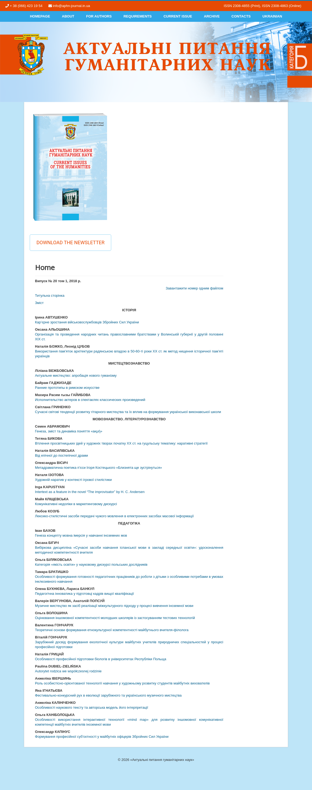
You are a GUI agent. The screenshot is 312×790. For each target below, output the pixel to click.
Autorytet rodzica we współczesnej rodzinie (68, 671)
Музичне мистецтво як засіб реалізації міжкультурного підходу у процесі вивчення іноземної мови (114, 606)
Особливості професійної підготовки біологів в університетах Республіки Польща (100, 659)
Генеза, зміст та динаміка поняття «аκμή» (68, 431)
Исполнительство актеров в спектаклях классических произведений (90, 400)
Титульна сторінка (49, 295)
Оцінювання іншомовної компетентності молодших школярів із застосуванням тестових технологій (115, 618)
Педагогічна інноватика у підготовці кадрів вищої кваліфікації (84, 594)
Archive (212, 16)
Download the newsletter (70, 242)
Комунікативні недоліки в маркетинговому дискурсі (76, 504)
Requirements (137, 16)
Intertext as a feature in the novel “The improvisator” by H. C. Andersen (90, 492)
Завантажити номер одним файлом (194, 288)
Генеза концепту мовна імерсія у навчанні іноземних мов (81, 535)
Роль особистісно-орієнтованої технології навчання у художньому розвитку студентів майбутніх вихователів (122, 683)
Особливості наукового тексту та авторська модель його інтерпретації (91, 707)
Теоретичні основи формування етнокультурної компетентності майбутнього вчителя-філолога (112, 630)
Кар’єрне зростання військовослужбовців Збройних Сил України (87, 322)
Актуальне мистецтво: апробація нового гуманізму (76, 375)
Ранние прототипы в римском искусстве (67, 388)
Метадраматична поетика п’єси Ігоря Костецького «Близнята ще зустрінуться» (98, 468)
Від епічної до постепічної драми (61, 455)
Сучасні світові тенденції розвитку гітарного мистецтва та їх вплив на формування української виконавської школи (128, 412)
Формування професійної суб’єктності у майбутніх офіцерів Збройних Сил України (102, 737)
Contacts (241, 16)
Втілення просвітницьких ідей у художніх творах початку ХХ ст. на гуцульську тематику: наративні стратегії (121, 443)
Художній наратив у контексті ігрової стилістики (73, 480)
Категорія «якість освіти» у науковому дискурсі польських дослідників (91, 564)
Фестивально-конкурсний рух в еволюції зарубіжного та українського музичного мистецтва (108, 695)
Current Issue (178, 16)
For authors (99, 16)
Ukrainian (272, 16)
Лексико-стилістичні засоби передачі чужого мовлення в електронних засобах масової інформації (114, 516)
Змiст (39, 303)
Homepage (40, 16)
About (68, 16)
